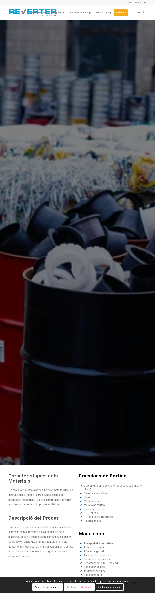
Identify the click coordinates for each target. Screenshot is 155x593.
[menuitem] (129, 3)
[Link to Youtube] (138, 12)
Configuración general (109, 587)
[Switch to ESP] (130, 3)
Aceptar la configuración (47, 587)
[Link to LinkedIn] (144, 12)
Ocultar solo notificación (79, 587)
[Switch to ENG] (137, 3)
